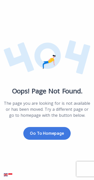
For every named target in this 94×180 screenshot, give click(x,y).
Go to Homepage (47, 133)
